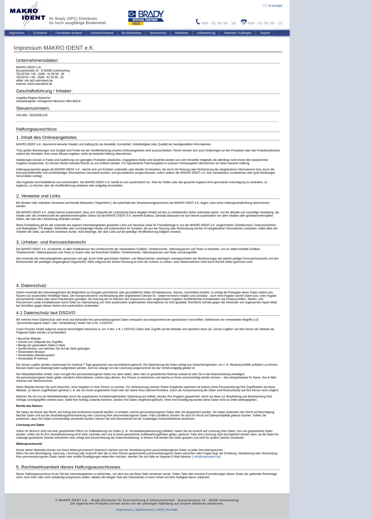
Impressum (124, 509)
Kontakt (273, 6)
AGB (160, 509)
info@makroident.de (207, 456)
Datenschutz (144, 509)
